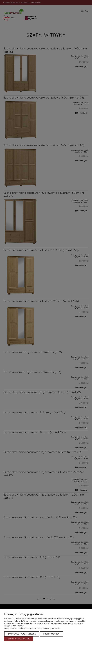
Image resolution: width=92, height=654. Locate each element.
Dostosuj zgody (51, 634)
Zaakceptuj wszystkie (19, 639)
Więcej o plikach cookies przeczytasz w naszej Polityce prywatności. (32, 628)
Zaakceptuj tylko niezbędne (22, 634)
